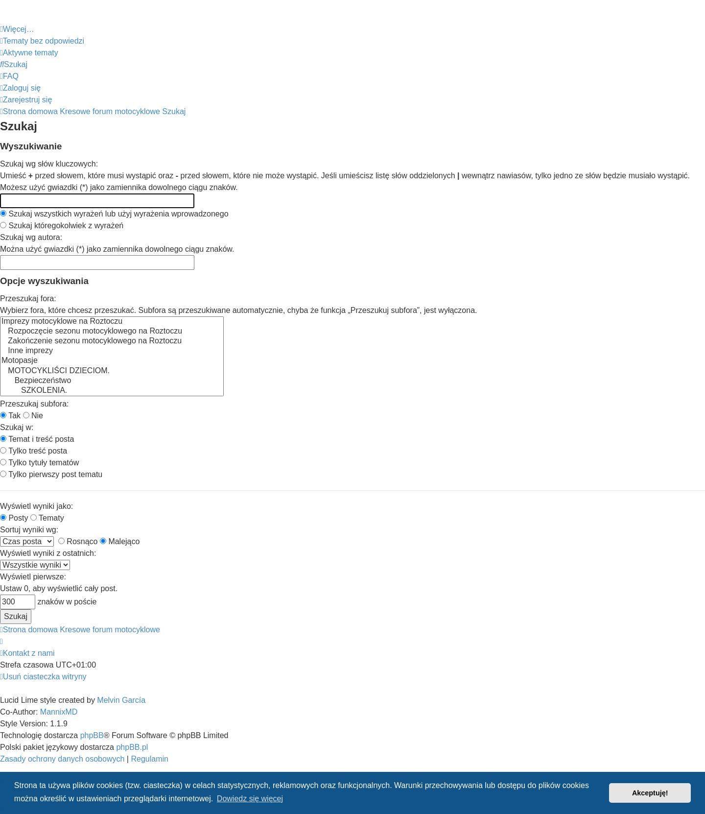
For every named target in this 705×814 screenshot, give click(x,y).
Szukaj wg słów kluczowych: (49, 164)
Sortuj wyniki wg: (29, 530)
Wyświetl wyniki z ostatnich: (48, 553)
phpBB (92, 735)
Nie (33, 415)
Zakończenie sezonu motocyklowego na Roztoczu (111, 341)
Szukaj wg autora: (31, 237)
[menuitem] (42, 41)
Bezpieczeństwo (111, 381)
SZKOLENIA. (111, 391)
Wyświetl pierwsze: (33, 577)
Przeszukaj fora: (28, 298)
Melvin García (121, 700)
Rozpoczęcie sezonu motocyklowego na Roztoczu (111, 331)
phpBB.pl (132, 747)
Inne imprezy (111, 351)
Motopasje (111, 361)
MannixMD (58, 712)
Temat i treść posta (37, 439)
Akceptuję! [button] (650, 793)
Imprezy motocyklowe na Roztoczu (111, 322)
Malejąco (120, 541)
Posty (14, 518)
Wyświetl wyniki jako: (36, 506)
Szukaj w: (16, 427)
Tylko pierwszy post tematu (51, 474)
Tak (10, 415)
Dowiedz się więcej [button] (250, 798)
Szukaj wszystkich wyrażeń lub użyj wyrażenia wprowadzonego (114, 214)
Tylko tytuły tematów (39, 462)
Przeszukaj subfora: (34, 404)
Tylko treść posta (33, 451)
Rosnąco (78, 541)
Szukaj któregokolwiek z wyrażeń (61, 225)
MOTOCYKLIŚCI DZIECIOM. (111, 371)
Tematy (47, 518)
